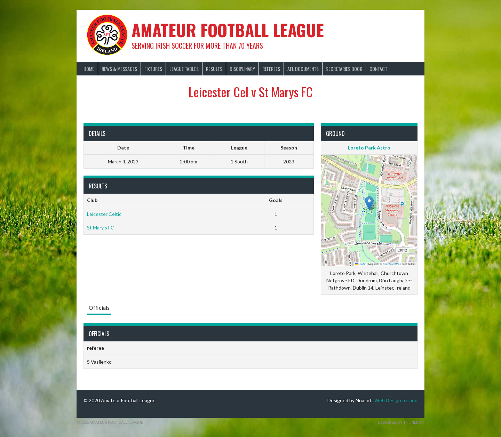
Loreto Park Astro (369, 148)
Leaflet (360, 264)
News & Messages (119, 68)
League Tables (184, 68)
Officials (99, 307)
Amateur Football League (228, 29)
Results (214, 68)
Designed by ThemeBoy (401, 422)
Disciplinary (242, 68)
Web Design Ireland (396, 400)
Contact (378, 68)
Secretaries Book (344, 68)
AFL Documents (303, 68)
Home (89, 68)
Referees (271, 68)
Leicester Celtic (104, 214)
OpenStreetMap (392, 264)
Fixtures (153, 68)
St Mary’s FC (100, 227)
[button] (369, 203)
